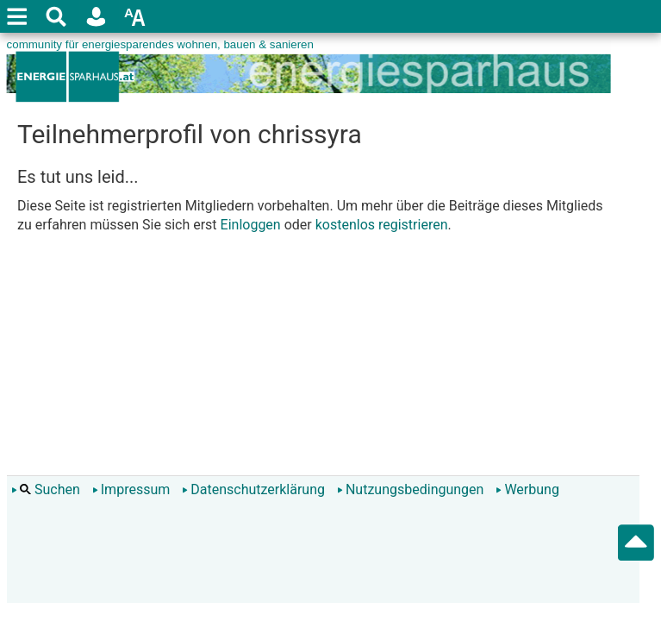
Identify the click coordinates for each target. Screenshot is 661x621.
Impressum (131, 489)
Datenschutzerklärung (253, 489)
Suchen (45, 489)
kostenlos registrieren (381, 224)
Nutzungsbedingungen (410, 489)
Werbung (527, 489)
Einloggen (251, 224)
